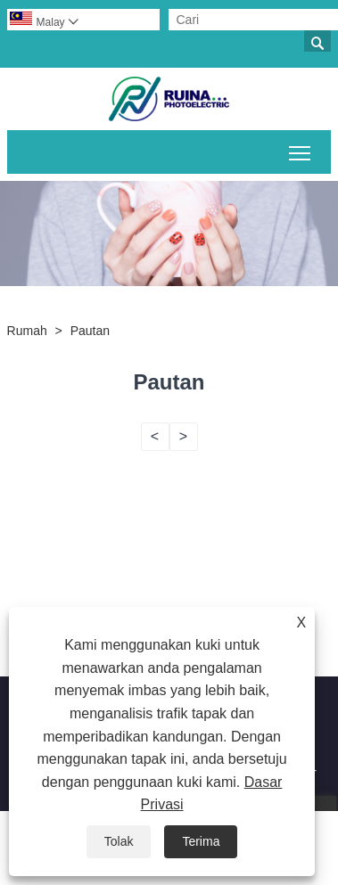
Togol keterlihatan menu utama (301, 150)
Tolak (119, 841)
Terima (200, 841)
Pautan (90, 331)
